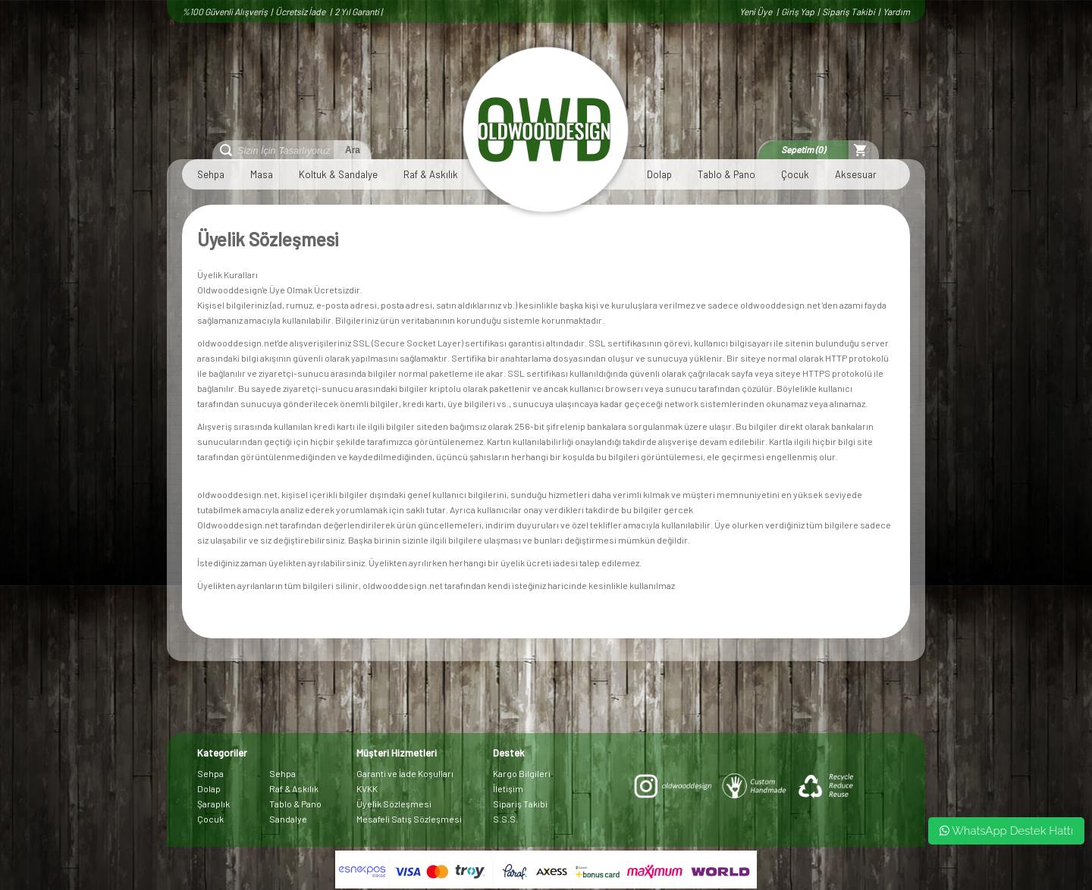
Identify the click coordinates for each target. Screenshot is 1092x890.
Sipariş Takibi (848, 11)
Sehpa (210, 174)
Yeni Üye (756, 11)
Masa (261, 174)
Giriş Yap (797, 11)
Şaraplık (213, 803)
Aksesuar (856, 174)
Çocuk (795, 174)
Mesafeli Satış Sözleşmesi (409, 818)
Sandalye (288, 818)
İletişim (508, 788)
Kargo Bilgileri (522, 773)
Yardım (896, 11)
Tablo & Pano (726, 174)
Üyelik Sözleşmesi (393, 803)
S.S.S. (505, 818)
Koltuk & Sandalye (338, 174)
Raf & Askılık (430, 174)
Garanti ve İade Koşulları (404, 773)
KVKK (367, 788)
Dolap (659, 174)
